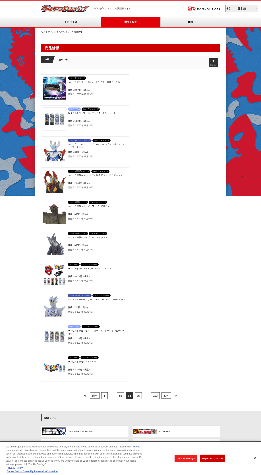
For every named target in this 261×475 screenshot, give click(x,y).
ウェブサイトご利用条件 (126, 430)
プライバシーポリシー (120, 411)
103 (155, 239)
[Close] (255, 458)
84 (129, 239)
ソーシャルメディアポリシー (164, 430)
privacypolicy (40, 430)
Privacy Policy (15, 467)
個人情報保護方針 (199, 430)
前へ (95, 239)
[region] (130, 458)
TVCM (81, 317)
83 (120, 239)
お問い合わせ (226, 430)
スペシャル (83, 321)
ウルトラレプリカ (111, 326)
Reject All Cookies (212, 458)
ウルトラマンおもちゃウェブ (55, 31)
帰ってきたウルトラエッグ (116, 321)
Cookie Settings (186, 458)
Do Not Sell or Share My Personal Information (80, 430)
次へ (166, 239)
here (135, 446)
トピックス (71, 21)
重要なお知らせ (51, 326)
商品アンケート (154, 317)
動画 (190, 21)
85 (138, 239)
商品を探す (130, 21)
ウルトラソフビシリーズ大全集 (118, 317)
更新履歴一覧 (50, 321)
